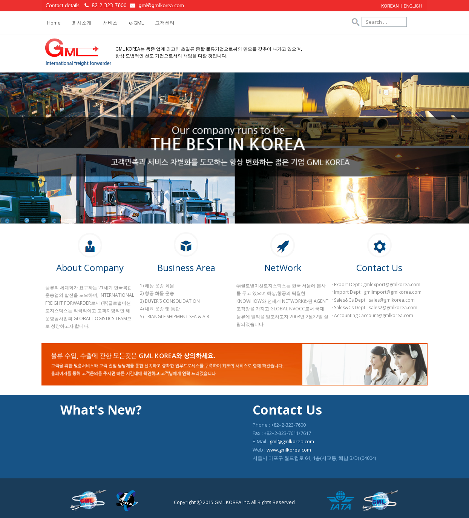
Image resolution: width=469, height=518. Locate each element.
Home (54, 22)
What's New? (101, 409)
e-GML (136, 22)
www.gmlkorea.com (289, 449)
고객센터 (165, 22)
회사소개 (82, 22)
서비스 (110, 22)
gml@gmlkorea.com (292, 441)
